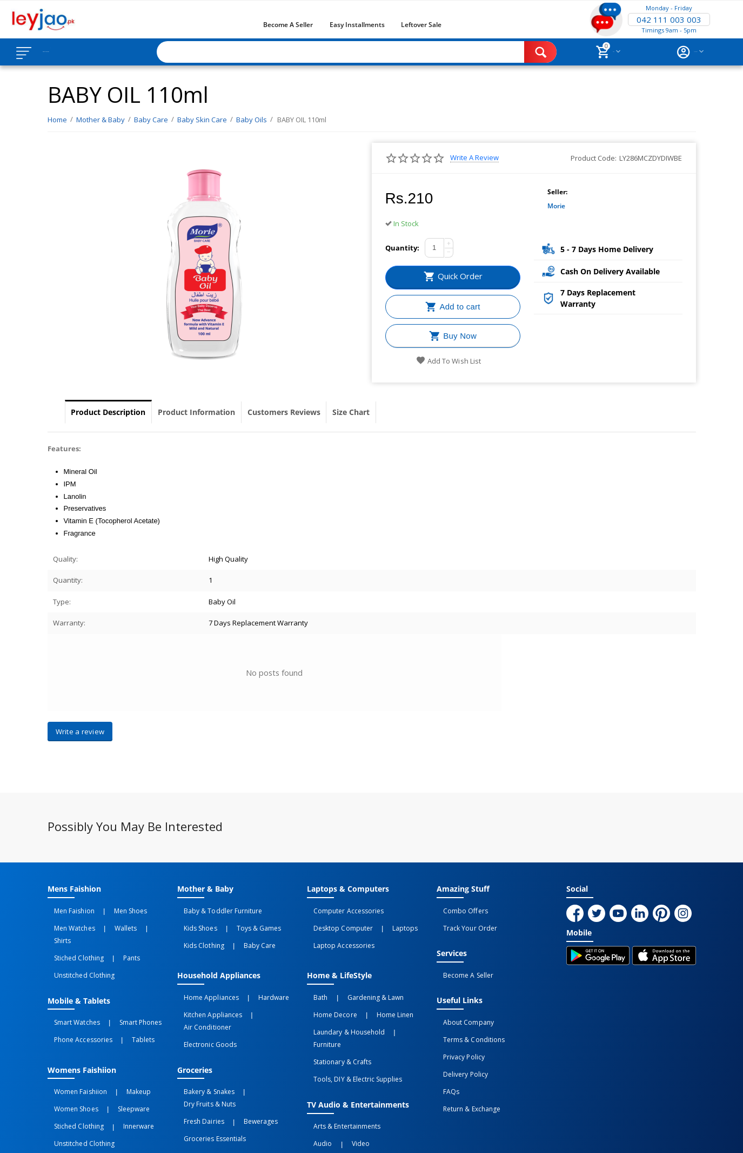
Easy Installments (357, 24)
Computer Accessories (342, 908)
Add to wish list (448, 361)
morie (556, 205)
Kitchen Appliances (206, 990)
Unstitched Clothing (78, 944)
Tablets (122, 997)
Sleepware (113, 1056)
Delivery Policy (459, 1039)
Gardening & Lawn (354, 979)
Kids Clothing (197, 932)
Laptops (384, 920)
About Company (462, 1003)
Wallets (104, 920)
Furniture (397, 1002)
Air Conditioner (263, 990)
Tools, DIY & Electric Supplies (351, 1026)
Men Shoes (109, 908)
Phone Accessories (76, 997)
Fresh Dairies (197, 1056)
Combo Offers (459, 908)
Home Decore (328, 990)
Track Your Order (463, 920)
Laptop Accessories (337, 932)
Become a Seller (288, 24)
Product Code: (594, 158)
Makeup (117, 1044)
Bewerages (240, 1056)
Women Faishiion (74, 1044)
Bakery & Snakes (202, 1044)
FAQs (445, 1051)
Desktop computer (336, 920)
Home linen (374, 990)
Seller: (557, 191)
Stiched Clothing (72, 932)
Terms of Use (254, 1135)
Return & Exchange (465, 1063)
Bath (314, 979)
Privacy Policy (457, 1027)
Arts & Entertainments (340, 1068)
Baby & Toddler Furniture (216, 908)
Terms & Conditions (467, 1015)
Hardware (252, 979)
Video (340, 1080)
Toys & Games (238, 920)
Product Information (228, 412)
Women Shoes (69, 1056)
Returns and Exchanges (330, 1135)
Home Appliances (204, 979)
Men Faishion (68, 908)
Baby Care (239, 932)
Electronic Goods (203, 1002)
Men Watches (68, 920)
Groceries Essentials (208, 1068)
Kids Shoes (193, 920)
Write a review (474, 158)
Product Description (119, 412)
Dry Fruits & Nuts (258, 1044)
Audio (316, 1080)
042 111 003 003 (669, 19)
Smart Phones (119, 986)
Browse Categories (74, 52)
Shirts (130, 920)
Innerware (117, 1068)
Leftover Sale (421, 24)
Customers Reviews (337, 412)
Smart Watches (70, 986)
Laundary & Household (342, 1002)
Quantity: (402, 248)
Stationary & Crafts (335, 1014)
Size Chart (423, 412)
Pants (110, 932)
